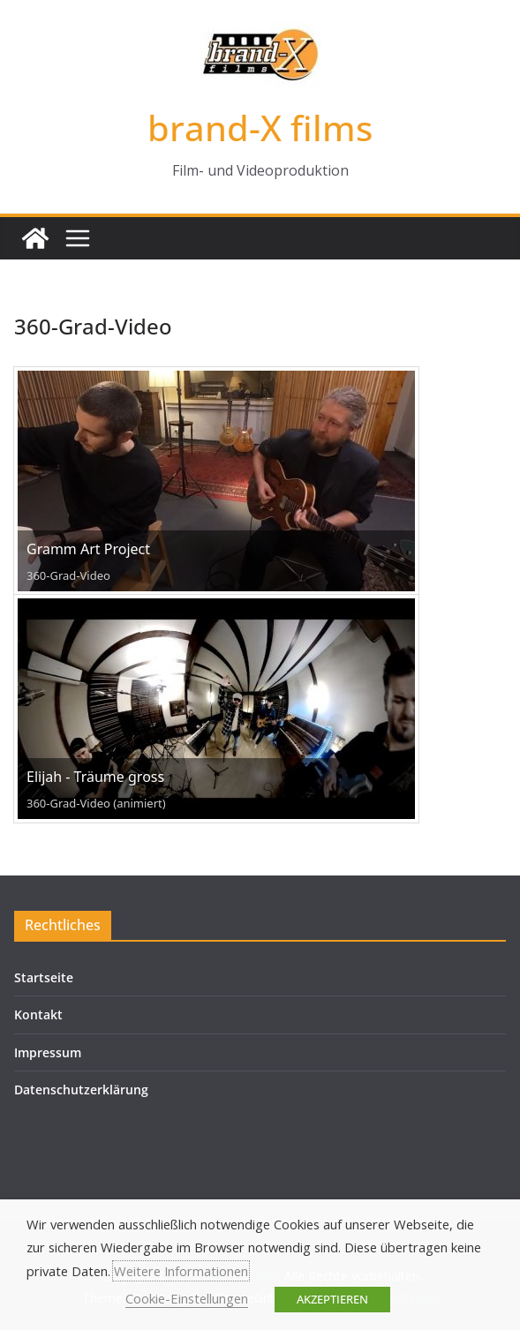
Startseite (43, 977)
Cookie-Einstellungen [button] (186, 1298)
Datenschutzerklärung (81, 1089)
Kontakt (38, 1014)
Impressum (47, 1052)
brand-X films (260, 127)
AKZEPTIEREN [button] (332, 1299)
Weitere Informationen (181, 1271)
